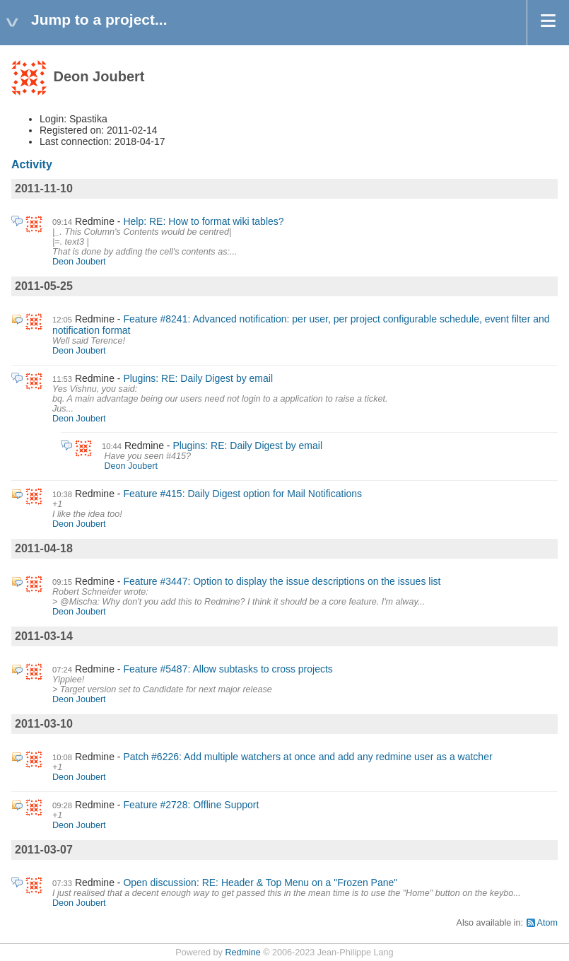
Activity (31, 164)
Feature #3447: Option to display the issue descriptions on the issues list (281, 581)
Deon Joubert (79, 262)
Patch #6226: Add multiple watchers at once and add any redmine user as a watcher (307, 756)
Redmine (242, 952)
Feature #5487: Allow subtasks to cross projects (227, 669)
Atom (547, 923)
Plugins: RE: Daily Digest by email (198, 378)
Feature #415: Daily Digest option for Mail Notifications (242, 493)
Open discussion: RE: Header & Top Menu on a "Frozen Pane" (260, 882)
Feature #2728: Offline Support (191, 804)
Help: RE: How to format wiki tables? (203, 221)
